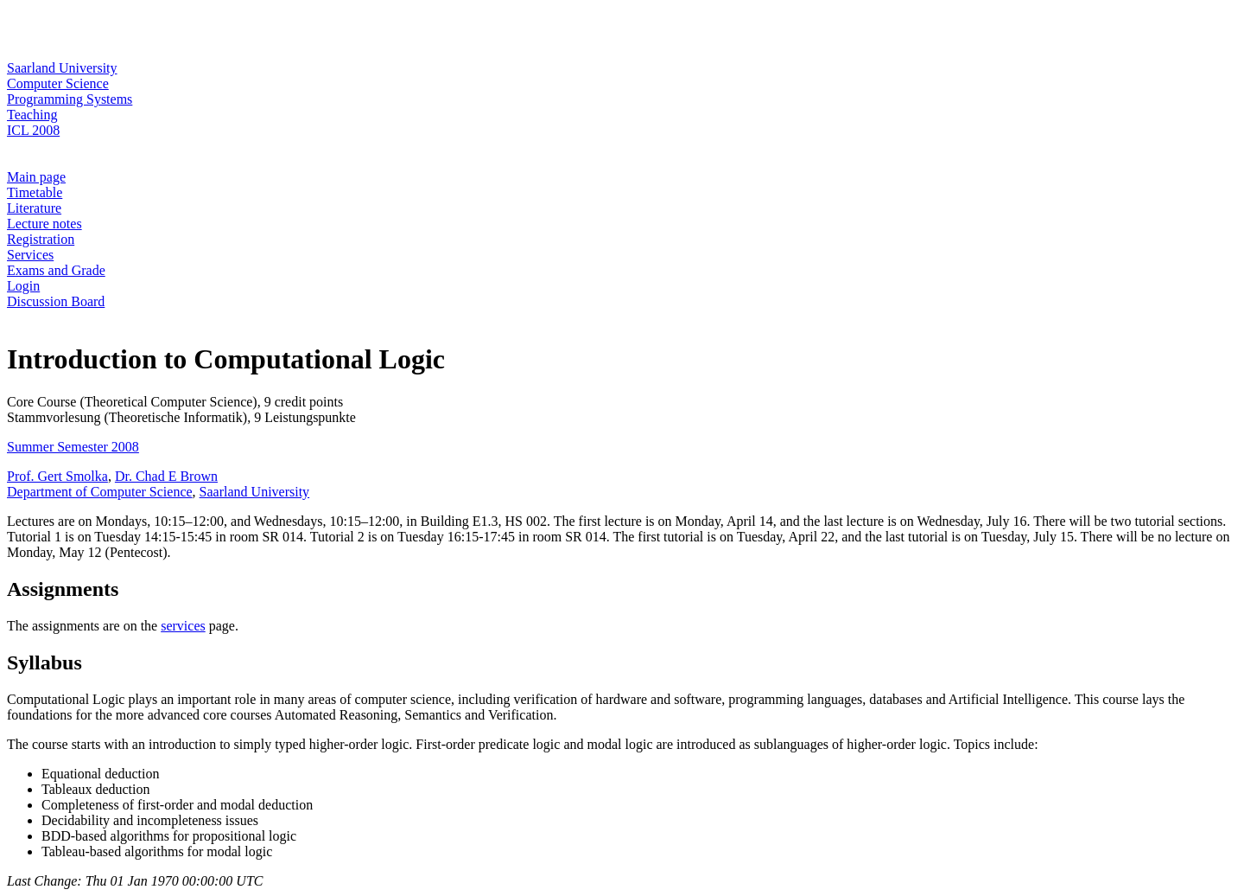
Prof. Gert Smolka (57, 476)
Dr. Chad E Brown (166, 476)
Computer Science (58, 83)
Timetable (34, 192)
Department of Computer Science (100, 491)
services (183, 625)
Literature (34, 208)
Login (23, 285)
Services (30, 254)
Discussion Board (56, 301)
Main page (36, 177)
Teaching (32, 114)
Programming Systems (69, 99)
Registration (40, 239)
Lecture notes (44, 223)
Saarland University (62, 68)
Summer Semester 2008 (73, 446)
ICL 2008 (33, 130)
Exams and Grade (56, 270)
